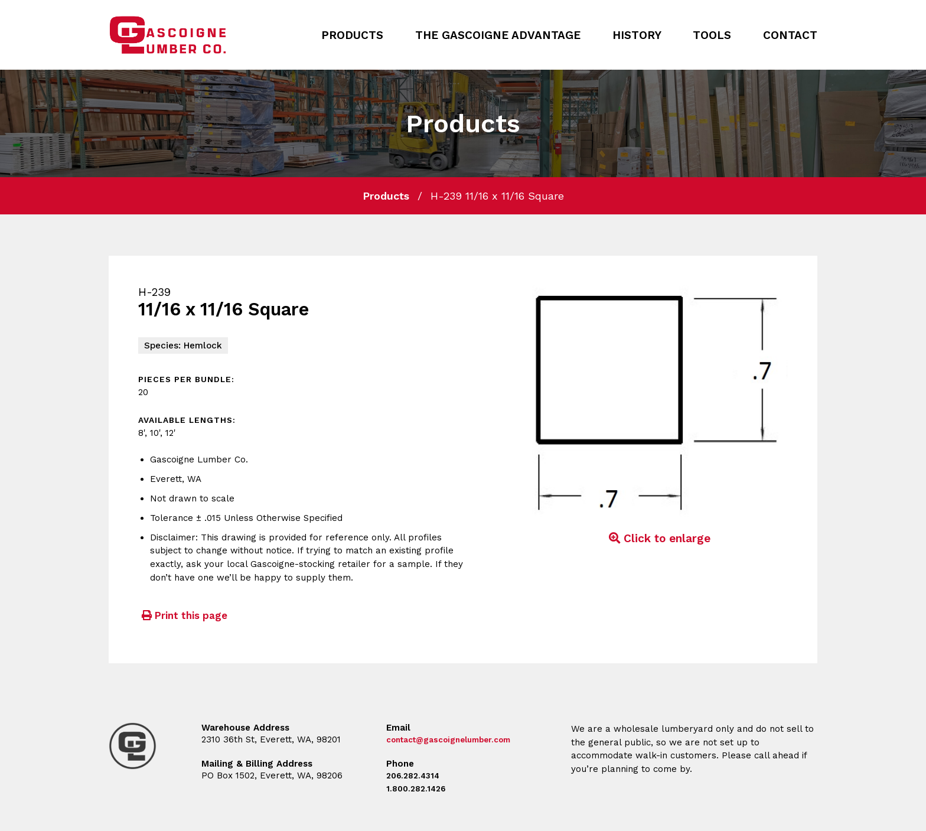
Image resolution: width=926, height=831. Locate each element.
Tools (712, 35)
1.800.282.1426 (418, 788)
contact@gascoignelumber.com (457, 739)
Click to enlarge (657, 538)
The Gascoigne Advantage (498, 35)
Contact (790, 35)
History (636, 35)
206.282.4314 (415, 775)
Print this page (182, 615)
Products (352, 35)
